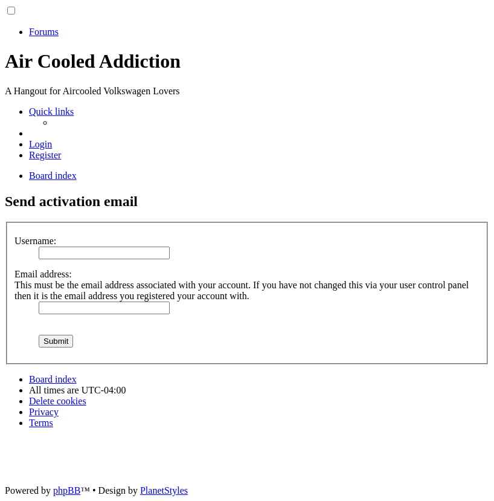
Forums (44, 32)
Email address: (43, 274)
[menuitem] (40, 144)
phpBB (66, 490)
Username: (35, 241)
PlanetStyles (164, 490)
